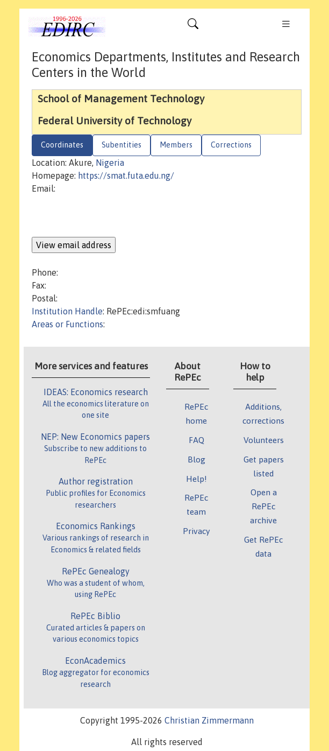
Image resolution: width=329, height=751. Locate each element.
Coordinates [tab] (62, 145)
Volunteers (264, 440)
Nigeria (110, 162)
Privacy (196, 531)
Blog (196, 459)
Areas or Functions (67, 324)
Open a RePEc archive (263, 506)
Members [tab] (176, 145)
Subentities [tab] (121, 145)
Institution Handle (67, 311)
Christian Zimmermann (209, 720)
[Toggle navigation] (193, 26)
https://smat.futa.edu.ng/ (126, 175)
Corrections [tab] (231, 145)
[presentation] (113, 216)
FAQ (196, 440)
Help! (196, 478)
